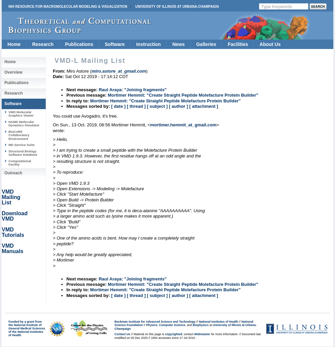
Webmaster (202, 334)
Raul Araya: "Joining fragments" (132, 89)
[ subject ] (157, 106)
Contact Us (122, 334)
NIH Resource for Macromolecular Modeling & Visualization (67, 6)
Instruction (148, 44)
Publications (79, 44)
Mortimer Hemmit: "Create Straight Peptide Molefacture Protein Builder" (183, 95)
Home (14, 44)
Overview (13, 72)
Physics (151, 325)
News (178, 44)
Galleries (206, 44)
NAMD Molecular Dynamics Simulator (24, 123)
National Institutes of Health (218, 321)
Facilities (238, 44)
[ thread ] (136, 106)
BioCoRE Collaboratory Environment (18, 135)
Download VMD (14, 216)
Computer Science (172, 325)
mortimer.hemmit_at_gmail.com (183, 124)
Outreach (13, 173)
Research (43, 44)
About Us (269, 44)
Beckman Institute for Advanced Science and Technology (154, 321)
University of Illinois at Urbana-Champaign (177, 6)
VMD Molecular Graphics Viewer (21, 113)
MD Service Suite (21, 145)
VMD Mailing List (11, 197)
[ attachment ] (203, 106)
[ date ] (118, 106)
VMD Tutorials (13, 232)
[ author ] (178, 106)
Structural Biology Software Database (22, 152)
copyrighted (173, 334)
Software (115, 44)
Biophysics (201, 325)
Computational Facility (19, 162)
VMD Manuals (12, 248)
